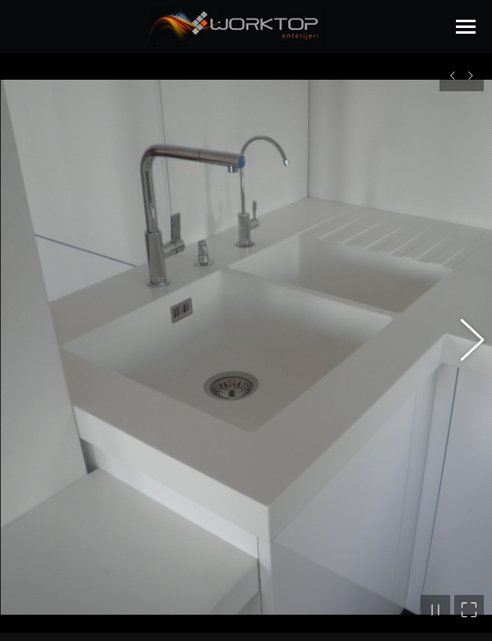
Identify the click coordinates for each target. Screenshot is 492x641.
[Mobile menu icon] (466, 26)
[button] (463, 336)
